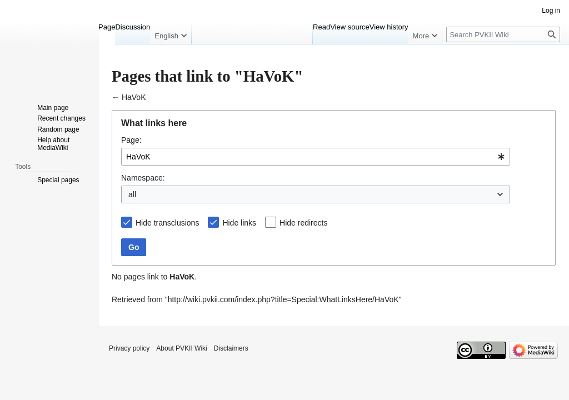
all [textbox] (132, 194)
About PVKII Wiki (181, 348)
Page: (131, 140)
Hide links (239, 222)
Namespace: (143, 177)
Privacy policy (129, 348)
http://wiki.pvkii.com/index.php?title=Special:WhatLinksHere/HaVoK (283, 299)
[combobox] (315, 157)
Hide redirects (303, 222)
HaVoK (134, 97)
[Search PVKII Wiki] (503, 34)
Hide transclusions (167, 222)
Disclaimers (231, 348)
